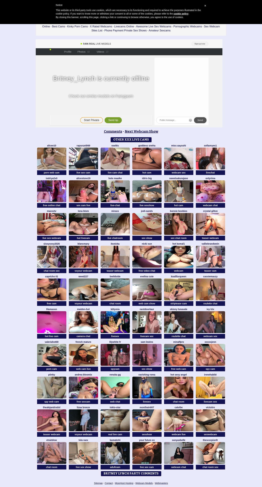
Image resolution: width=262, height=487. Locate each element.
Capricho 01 (51, 276)
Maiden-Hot (83, 309)
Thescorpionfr (210, 440)
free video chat (147, 270)
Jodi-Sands (147, 211)
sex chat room (179, 238)
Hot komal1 (178, 243)
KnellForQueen (178, 276)
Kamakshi (115, 440)
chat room (115, 303)
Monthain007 (147, 407)
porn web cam (51, 172)
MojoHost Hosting (124, 483)
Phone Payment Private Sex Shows (125, 30)
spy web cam (51, 401)
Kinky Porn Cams (77, 26)
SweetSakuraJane (178, 178)
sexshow (147, 434)
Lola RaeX (83, 440)
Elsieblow (51, 440)
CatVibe (179, 407)
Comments (113, 131)
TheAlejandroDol (51, 407)
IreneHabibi (210, 374)
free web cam (178, 369)
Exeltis (115, 145)
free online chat (51, 205)
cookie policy (181, 13)
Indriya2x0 (51, 178)
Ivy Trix (210, 309)
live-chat (115, 205)
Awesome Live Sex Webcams (153, 26)
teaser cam (210, 270)
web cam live (83, 369)
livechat (210, 172)
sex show (147, 238)
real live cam (115, 434)
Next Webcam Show (141, 131)
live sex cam (83, 172)
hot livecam (83, 238)
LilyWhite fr (115, 342)
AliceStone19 (83, 178)
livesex (115, 336)
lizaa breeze (83, 407)
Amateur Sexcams (160, 30)
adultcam (115, 467)
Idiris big (147, 178)
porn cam (51, 369)
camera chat (83, 336)
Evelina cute (147, 276)
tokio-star (115, 407)
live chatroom (115, 238)
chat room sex (52, 270)
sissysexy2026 (51, 243)
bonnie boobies (178, 211)
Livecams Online (124, 26)
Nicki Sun (147, 243)
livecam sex (147, 336)
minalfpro (178, 342)
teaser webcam (210, 238)
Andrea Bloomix (83, 374)
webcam (178, 270)
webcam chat (210, 205)
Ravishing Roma (147, 374)
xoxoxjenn (210, 342)
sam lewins (147, 342)
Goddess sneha (146, 145)
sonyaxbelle (178, 440)
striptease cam (178, 303)
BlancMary (83, 243)
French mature (83, 342)
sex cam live (83, 205)
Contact (109, 483)
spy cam (210, 369)
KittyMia (115, 309)
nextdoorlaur (147, 309)
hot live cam (51, 336)
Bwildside (115, 276)
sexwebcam (210, 434)
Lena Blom (83, 211)
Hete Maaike (115, 178)
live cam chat (115, 172)
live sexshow (147, 205)
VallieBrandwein (210, 243)
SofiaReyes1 (210, 145)
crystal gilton (210, 211)
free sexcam (83, 401)
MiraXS (115, 211)
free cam (51, 303)
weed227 (83, 276)
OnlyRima (210, 178)
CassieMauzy (210, 276)
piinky (51, 374)
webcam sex (179, 172)
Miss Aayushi (178, 145)
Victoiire (210, 407)
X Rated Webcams (101, 26)
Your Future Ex (147, 440)
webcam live (179, 434)
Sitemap (98, 483)
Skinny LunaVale (178, 309)
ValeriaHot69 (51, 342)
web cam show (147, 303)
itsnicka (115, 243)
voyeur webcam (83, 270)
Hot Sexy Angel (178, 374)
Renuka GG (115, 374)
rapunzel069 (83, 145)
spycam (115, 369)
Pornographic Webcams (187, 26)
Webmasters (161, 483)
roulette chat (210, 303)
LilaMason (51, 309)
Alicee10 (51, 145)
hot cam (146, 172)
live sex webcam (51, 238)
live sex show (83, 467)
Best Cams (58, 26)
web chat (115, 401)
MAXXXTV (51, 211)
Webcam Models (144, 483)
